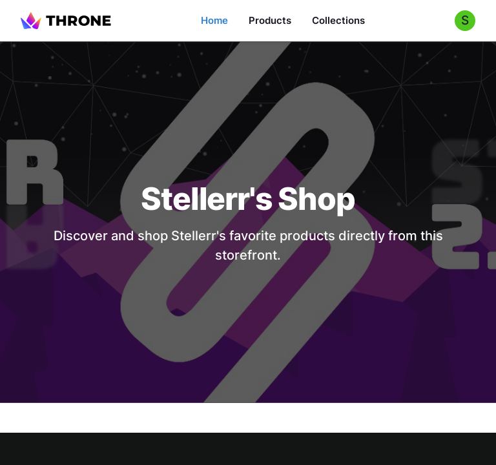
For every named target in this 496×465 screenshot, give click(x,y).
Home (214, 20)
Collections (338, 20)
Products (270, 20)
